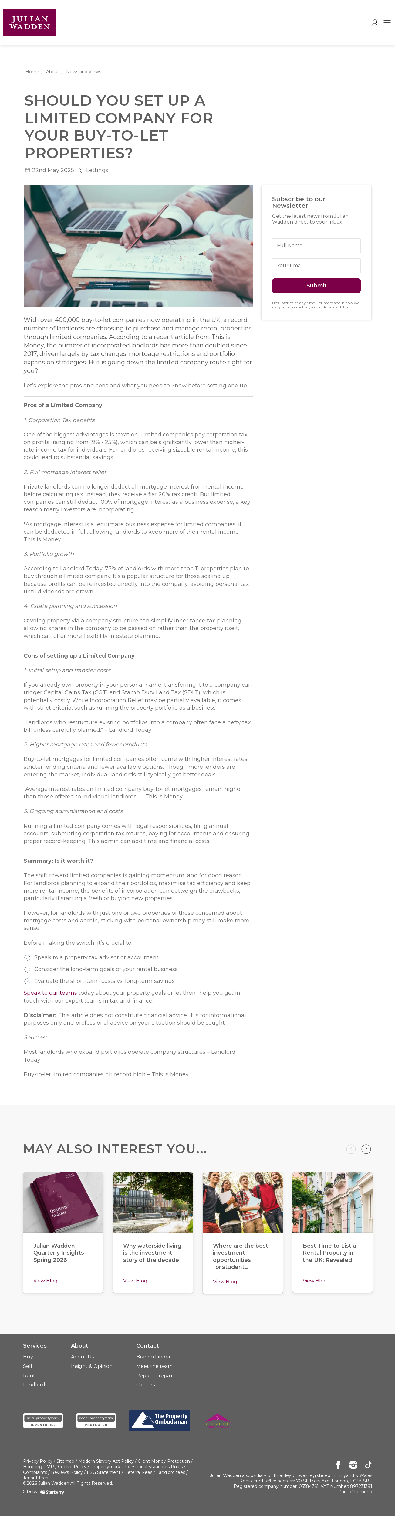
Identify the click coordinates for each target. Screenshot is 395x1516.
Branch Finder (153, 1357)
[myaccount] (374, 23)
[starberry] (52, 1491)
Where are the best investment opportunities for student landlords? (240, 1260)
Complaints (35, 1472)
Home (32, 72)
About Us (82, 1357)
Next (366, 1149)
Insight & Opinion (92, 1366)
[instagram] (353, 1465)
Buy (28, 1357)
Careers (145, 1385)
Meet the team (154, 1366)
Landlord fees (170, 1472)
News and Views (83, 72)
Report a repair (154, 1375)
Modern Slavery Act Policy (106, 1461)
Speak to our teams (50, 993)
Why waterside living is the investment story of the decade (152, 1252)
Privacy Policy (37, 1461)
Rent (29, 1375)
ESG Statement (103, 1472)
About (52, 72)
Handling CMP (38, 1466)
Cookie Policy (72, 1466)
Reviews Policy (67, 1472)
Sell (27, 1366)
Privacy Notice (336, 307)
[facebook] (338, 1465)
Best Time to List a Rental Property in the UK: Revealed (329, 1252)
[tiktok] (368, 1465)
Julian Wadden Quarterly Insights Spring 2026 (58, 1252)
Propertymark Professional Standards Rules (136, 1466)
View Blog (45, 1281)
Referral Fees (138, 1472)
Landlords (35, 1385)
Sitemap (65, 1461)
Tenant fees (35, 1478)
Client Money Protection (164, 1461)
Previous (351, 1149)
